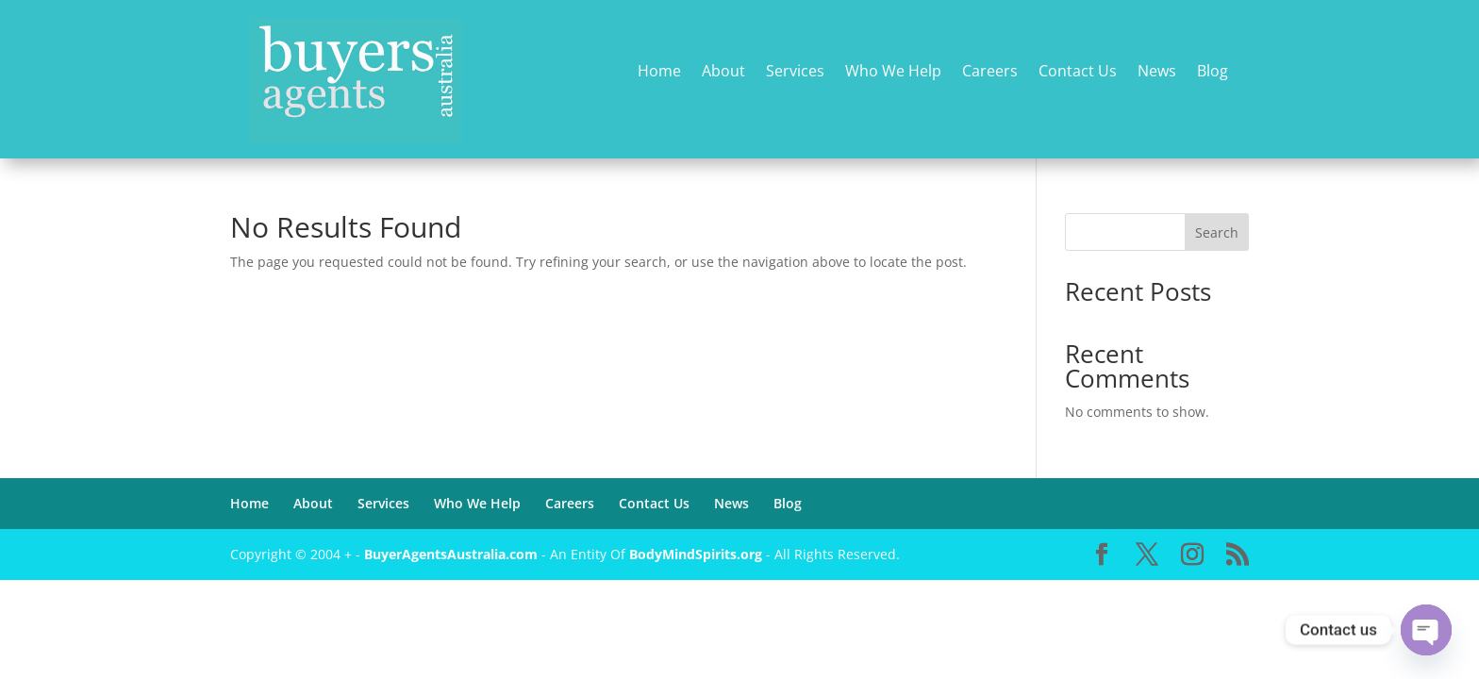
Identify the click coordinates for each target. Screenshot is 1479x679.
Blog (1212, 72)
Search (1216, 232)
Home (659, 72)
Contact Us (1078, 72)
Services (795, 72)
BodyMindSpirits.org (695, 554)
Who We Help (893, 72)
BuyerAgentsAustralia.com (452, 554)
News (1157, 72)
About (723, 72)
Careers (990, 72)
